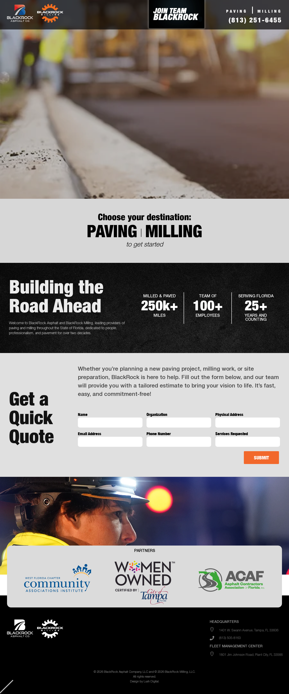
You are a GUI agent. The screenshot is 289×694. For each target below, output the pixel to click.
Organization (157, 414)
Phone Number (159, 433)
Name (83, 414)
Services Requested (231, 433)
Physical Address (229, 414)
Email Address (89, 433)
